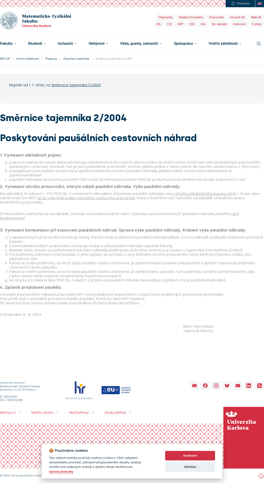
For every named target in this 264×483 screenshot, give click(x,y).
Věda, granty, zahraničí (139, 43)
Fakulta (6, 43)
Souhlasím (190, 455)
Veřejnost (96, 43)
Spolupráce (183, 43)
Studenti (35, 43)
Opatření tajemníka (76, 58)
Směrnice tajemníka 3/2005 (76, 85)
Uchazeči (65, 43)
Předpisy (51, 58)
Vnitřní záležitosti (223, 43)
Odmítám (190, 467)
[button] (8, 43)
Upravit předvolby (61, 471)
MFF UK (5, 58)
